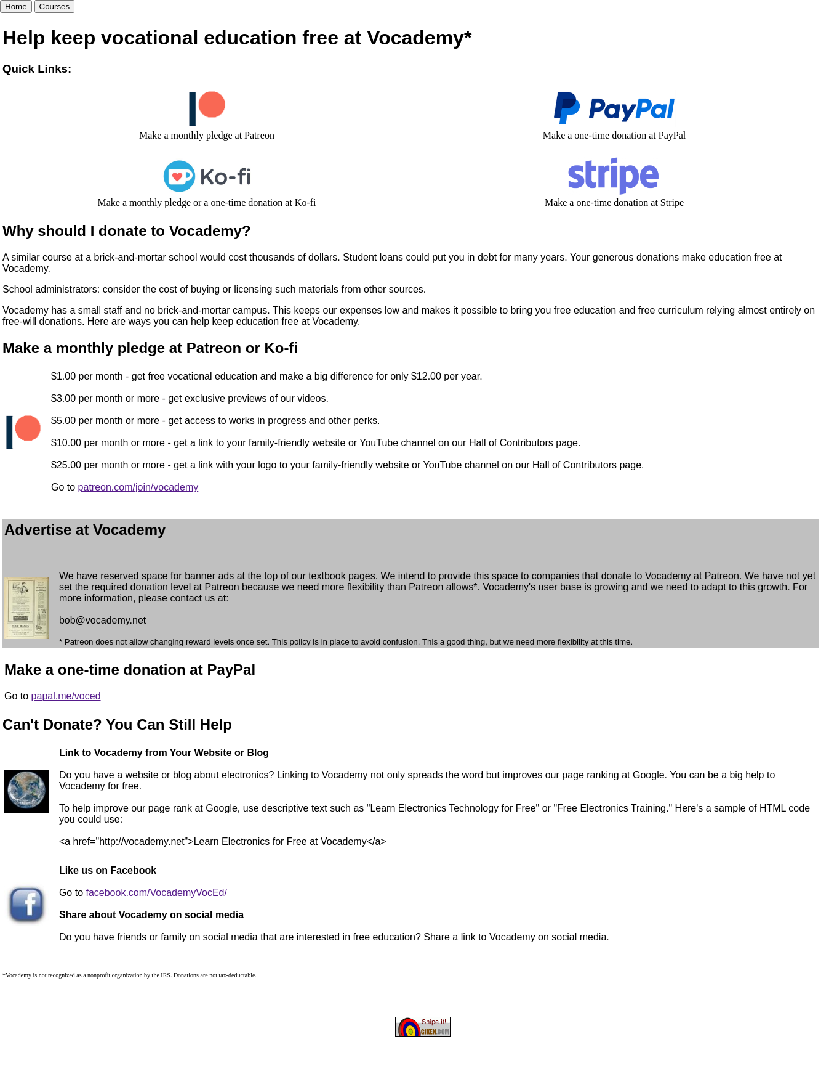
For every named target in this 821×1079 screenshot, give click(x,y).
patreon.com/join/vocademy (138, 487)
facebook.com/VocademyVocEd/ (156, 892)
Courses (54, 6)
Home (16, 6)
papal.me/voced (66, 696)
